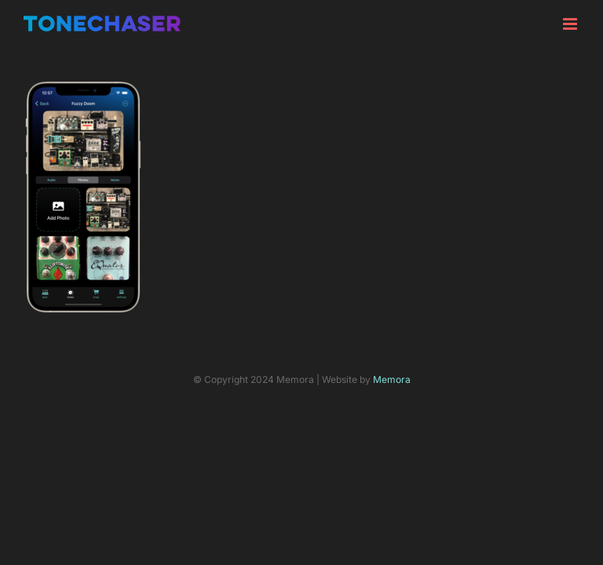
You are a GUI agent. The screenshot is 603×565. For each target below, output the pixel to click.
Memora (392, 379)
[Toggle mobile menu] (571, 24)
